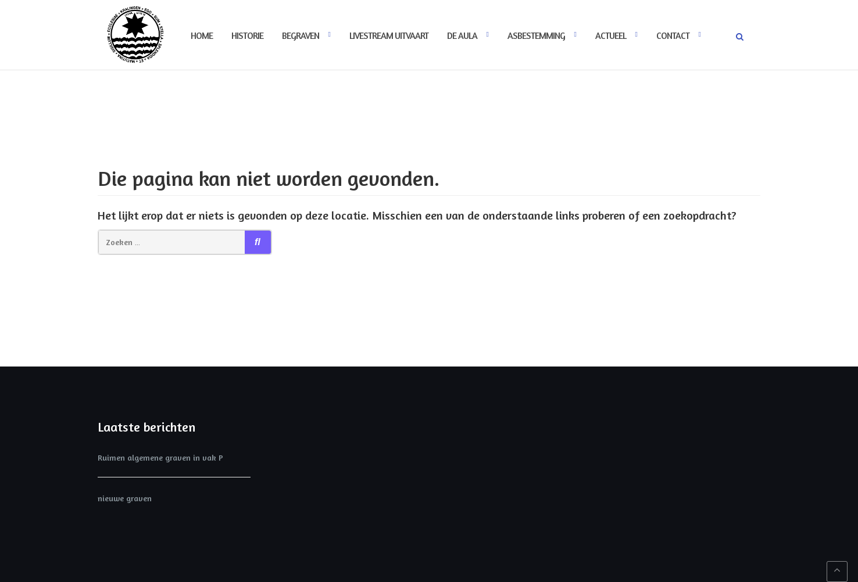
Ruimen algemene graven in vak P (160, 457)
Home (202, 35)
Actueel (610, 35)
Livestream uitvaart (388, 35)
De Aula (462, 35)
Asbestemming (536, 35)
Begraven (300, 35)
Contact (672, 35)
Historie (247, 35)
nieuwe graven (125, 498)
